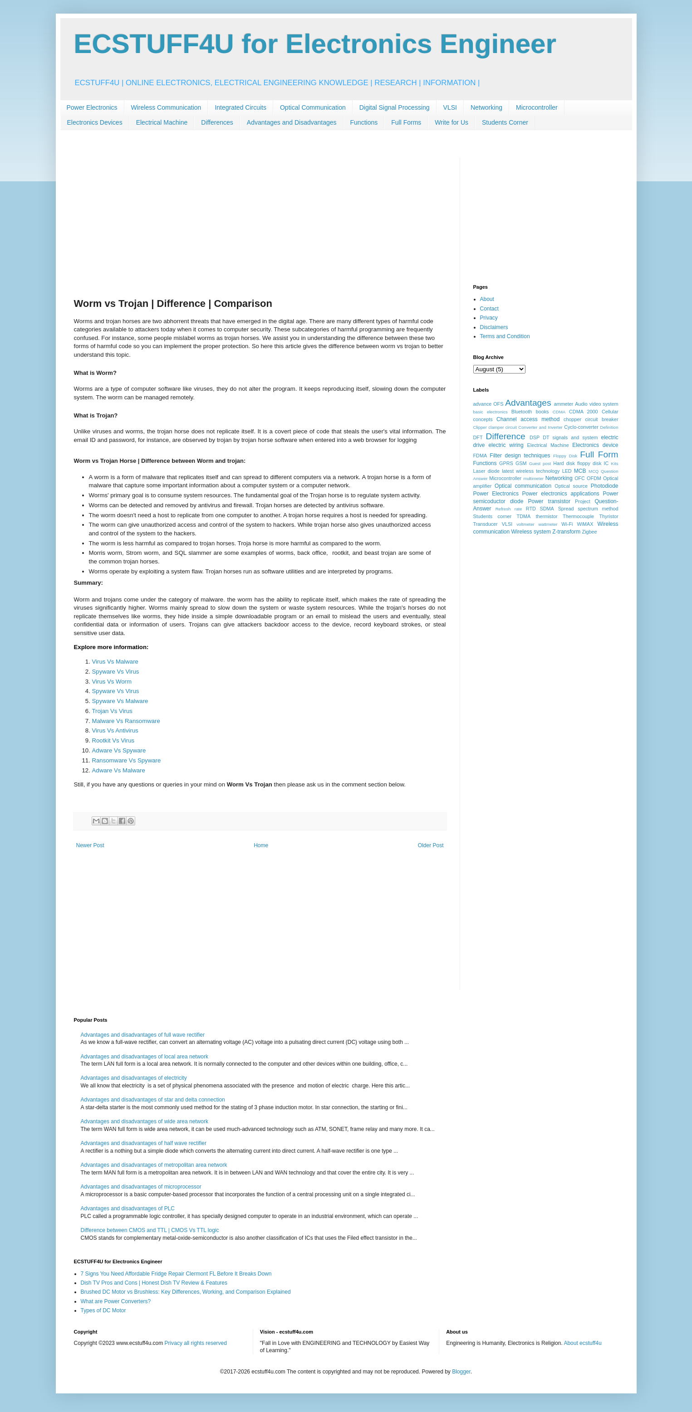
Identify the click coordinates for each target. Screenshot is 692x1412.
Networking (486, 107)
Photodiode (604, 486)
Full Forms (406, 122)
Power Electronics (92, 107)
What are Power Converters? (116, 1301)
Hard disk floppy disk (577, 463)
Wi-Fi (567, 524)
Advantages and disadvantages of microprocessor (141, 1187)
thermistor (547, 516)
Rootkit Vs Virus (113, 740)
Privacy (489, 318)
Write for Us (451, 122)
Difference (505, 436)
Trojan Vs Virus (112, 711)
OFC (579, 478)
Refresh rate (509, 508)
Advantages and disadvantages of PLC (128, 1208)
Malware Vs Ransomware (126, 721)
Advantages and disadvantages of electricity (134, 1078)
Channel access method (527, 419)
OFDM (594, 478)
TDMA (524, 516)
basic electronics (490, 411)
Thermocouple (578, 516)
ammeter (564, 404)
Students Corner (505, 122)
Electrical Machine (162, 122)
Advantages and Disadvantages (292, 122)
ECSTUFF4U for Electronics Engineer (315, 44)
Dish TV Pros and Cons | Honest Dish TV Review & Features (154, 1283)
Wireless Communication (166, 107)
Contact (489, 309)
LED (567, 471)
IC (606, 463)
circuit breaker (601, 419)
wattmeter (547, 524)
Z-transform (566, 532)
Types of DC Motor (103, 1310)
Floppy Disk (565, 455)
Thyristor (608, 516)
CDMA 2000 (583, 411)
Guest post (540, 463)
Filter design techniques (520, 455)
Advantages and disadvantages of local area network (145, 1056)
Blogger (461, 1371)
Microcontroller (537, 107)
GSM (521, 463)
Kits (614, 463)
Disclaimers (494, 327)
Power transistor (549, 501)
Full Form (599, 454)
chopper (572, 419)
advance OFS (488, 404)
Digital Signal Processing (394, 107)
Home (261, 845)
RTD (531, 508)
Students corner (492, 516)
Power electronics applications (560, 493)
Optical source (571, 486)
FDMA (480, 455)
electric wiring (505, 445)
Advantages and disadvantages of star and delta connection (153, 1100)
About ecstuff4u (582, 1343)
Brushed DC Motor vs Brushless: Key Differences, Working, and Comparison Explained (186, 1292)
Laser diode (486, 471)
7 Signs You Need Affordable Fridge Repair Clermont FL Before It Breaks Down (176, 1274)
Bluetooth (521, 411)
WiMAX (585, 524)
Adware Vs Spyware (119, 750)
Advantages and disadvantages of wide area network (145, 1121)
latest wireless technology (530, 471)
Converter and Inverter (540, 427)
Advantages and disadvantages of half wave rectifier (144, 1143)
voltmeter (525, 524)
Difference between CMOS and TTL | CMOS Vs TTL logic (150, 1230)
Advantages (528, 403)
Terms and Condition (505, 336)
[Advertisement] (260, 220)
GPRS (506, 463)
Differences (217, 122)
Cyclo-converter (581, 427)
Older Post (431, 845)
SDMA (547, 508)
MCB (580, 471)
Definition (609, 427)
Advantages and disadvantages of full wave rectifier (143, 1035)
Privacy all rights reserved (196, 1343)
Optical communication (523, 486)
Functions (364, 122)
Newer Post (90, 845)
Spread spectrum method (588, 508)
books (542, 411)
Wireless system (531, 532)
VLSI (450, 107)
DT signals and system (570, 437)
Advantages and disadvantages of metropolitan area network (154, 1165)
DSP (535, 437)
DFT (478, 437)
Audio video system (596, 404)
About (487, 299)
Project (582, 501)
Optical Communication (313, 107)
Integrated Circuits (240, 107)
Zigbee (589, 531)
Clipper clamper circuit (495, 427)
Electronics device (595, 445)
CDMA (559, 411)
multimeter (533, 478)
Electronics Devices (95, 122)
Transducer (485, 524)
